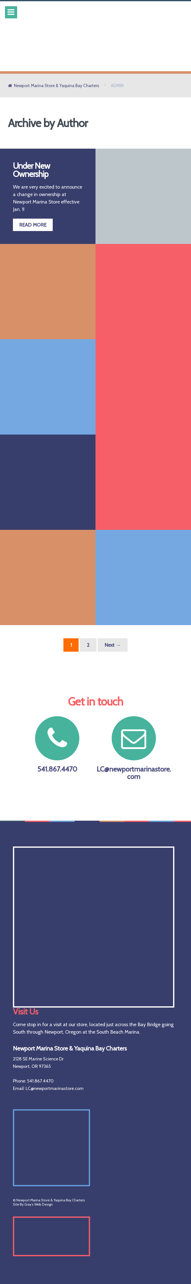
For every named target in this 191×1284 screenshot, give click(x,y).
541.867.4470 (57, 744)
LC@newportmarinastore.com (134, 748)
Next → (112, 645)
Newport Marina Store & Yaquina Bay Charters (56, 85)
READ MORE (33, 225)
